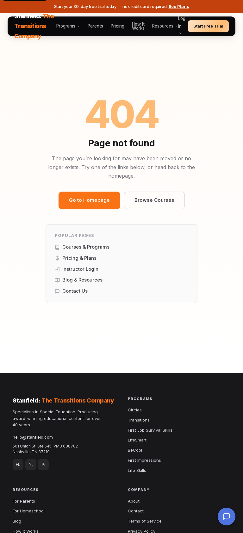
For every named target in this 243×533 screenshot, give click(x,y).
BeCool (135, 450)
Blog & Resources (79, 280)
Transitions (139, 419)
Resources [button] (165, 26)
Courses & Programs (82, 247)
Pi (43, 464)
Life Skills (137, 470)
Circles (135, 409)
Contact (136, 510)
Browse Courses (154, 200)
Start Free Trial (208, 26)
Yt (31, 464)
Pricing (117, 26)
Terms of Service (145, 520)
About (134, 501)
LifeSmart (137, 439)
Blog (17, 520)
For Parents (24, 501)
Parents (95, 26)
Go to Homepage (89, 200)
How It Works (138, 26)
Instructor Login (76, 269)
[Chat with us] (226, 516)
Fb (18, 464)
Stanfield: (34, 26)
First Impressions (144, 460)
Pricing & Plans (76, 258)
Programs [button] (68, 26)
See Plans (179, 6)
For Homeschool (29, 510)
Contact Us (71, 291)
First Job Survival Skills (150, 430)
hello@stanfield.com (33, 437)
